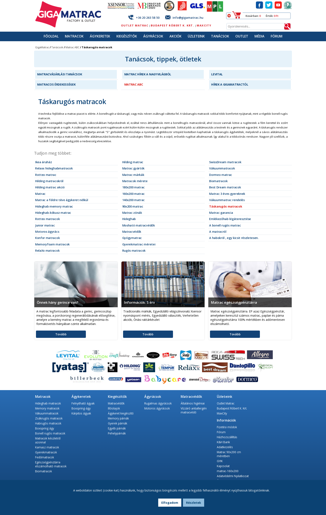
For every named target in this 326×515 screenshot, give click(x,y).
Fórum (276, 36)
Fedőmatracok (44, 457)
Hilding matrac (132, 162)
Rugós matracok (134, 251)
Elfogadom (169, 503)
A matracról (217, 232)
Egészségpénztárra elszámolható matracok (51, 464)
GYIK (220, 461)
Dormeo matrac (220, 175)
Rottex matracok (47, 219)
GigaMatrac (42, 47)
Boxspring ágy (44, 428)
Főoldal (51, 36)
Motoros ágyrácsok (157, 408)
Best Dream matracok (225, 187)
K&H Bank (223, 442)
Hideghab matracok (48, 403)
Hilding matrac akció (50, 187)
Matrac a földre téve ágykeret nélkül (61, 200)
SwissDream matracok (225, 162)
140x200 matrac (133, 200)
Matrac (40, 194)
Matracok (74, 36)
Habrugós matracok (48, 423)
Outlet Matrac (134, 25)
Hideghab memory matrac (54, 206)
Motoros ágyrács (47, 232)
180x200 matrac (133, 187)
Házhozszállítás (227, 437)
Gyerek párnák (117, 423)
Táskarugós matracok (225, 206)
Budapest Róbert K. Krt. (173, 25)
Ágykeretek (100, 36)
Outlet (241, 36)
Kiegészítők (126, 36)
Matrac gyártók (133, 168)
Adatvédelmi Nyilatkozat (233, 476)
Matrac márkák (133, 175)
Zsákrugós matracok (49, 418)
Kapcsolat (223, 466)
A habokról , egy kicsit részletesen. (233, 238)
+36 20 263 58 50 (147, 18)
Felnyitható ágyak (83, 403)
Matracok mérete (135, 181)
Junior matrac (45, 225)
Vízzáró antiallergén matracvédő (194, 410)
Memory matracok (47, 408)
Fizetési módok (227, 427)
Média (259, 36)
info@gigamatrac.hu (188, 18)
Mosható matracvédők (138, 225)
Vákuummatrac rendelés (226, 200)
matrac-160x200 (227, 471)
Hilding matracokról (49, 181)
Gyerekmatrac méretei (139, 244)
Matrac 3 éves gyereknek (227, 194)
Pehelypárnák (117, 433)
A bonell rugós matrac (225, 225)
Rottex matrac (45, 175)
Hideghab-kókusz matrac (53, 213)
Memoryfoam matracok (52, 244)
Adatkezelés (225, 447)
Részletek (193, 503)
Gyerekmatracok (46, 452)
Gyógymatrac (132, 238)
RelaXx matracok (47, 251)
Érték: (270, 16)
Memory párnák (118, 418)
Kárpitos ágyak (81, 413)
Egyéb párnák (117, 428)
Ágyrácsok (153, 36)
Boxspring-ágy (81, 408)
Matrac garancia (221, 213)
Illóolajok (114, 408)
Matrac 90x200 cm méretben (229, 454)
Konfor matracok (47, 238)
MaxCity (204, 25)
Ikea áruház (43, 162)
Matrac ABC (72, 47)
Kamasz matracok (47, 447)
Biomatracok (218, 181)
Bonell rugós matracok (50, 433)
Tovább (60, 334)
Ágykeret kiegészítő (120, 413)
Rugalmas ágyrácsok (158, 403)
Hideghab (129, 219)
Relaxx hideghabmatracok (54, 168)
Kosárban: (252, 16)
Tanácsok (220, 36)
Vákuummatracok (222, 168)
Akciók (175, 36)
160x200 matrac (133, 194)
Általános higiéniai (193, 403)
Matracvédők (131, 232)
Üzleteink (196, 36)
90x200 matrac (132, 206)
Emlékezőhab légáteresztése (230, 219)
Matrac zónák (132, 213)
